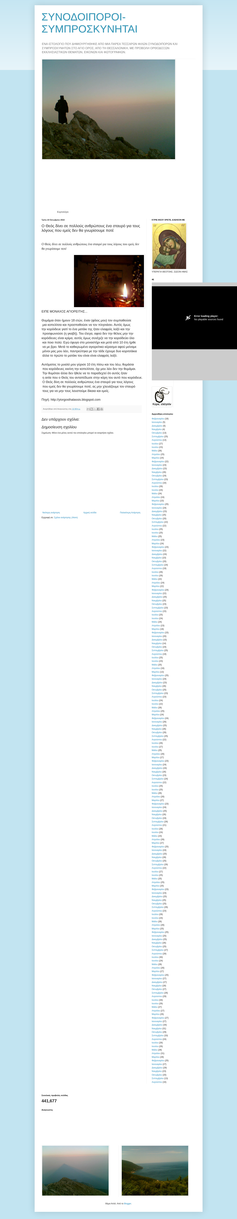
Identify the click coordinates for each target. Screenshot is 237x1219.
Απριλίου (156, 454)
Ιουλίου (155, 443)
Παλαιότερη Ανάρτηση (130, 512)
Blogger (127, 1203)
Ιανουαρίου (157, 422)
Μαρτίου (156, 458)
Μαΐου (155, 450)
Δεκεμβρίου (157, 426)
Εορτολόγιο (63, 212)
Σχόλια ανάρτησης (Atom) (66, 517)
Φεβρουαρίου (158, 418)
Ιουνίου (155, 447)
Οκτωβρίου (157, 433)
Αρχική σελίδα (89, 512)
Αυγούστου (157, 440)
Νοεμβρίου (157, 429)
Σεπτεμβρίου (158, 436)
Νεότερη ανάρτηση (51, 512)
